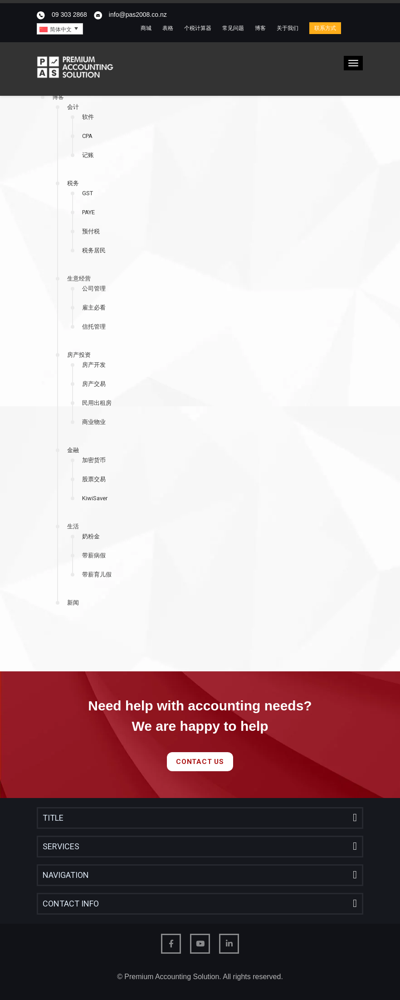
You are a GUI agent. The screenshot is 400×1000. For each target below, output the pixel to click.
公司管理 (94, 288)
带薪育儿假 (97, 574)
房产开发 (94, 364)
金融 (73, 450)
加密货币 (94, 460)
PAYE (88, 212)
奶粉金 (91, 536)
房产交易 (94, 383)
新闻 (73, 602)
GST (87, 193)
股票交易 (94, 479)
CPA (87, 136)
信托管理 (94, 326)
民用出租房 (97, 402)
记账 (88, 155)
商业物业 (94, 422)
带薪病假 (94, 555)
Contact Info (71, 903)
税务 (73, 183)
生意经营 (79, 278)
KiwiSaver (94, 498)
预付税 (91, 231)
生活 (73, 526)
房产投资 (79, 354)
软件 (88, 116)
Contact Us (200, 762)
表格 (167, 28)
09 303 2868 (69, 14)
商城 (146, 28)
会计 (73, 106)
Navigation (66, 875)
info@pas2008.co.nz (138, 14)
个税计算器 (197, 28)
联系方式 (325, 28)
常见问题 (233, 28)
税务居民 (94, 250)
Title (53, 818)
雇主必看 (94, 307)
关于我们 (287, 28)
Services (61, 846)
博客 (260, 28)
